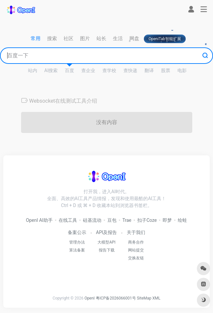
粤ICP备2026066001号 (116, 298)
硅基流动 (92, 220)
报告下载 (107, 250)
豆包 (112, 220)
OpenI (89, 298)
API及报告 (106, 232)
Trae (126, 220)
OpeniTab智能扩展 (164, 39)
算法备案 (77, 250)
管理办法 (77, 242)
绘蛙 (182, 220)
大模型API (106, 242)
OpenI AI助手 (39, 220)
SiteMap (144, 298)
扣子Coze (147, 220)
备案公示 (77, 232)
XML (156, 298)
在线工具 (68, 220)
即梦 (167, 220)
